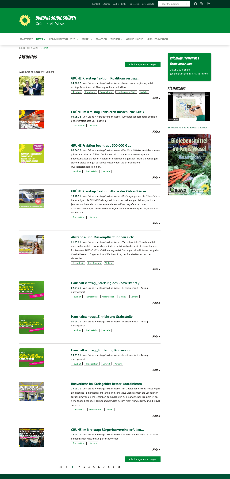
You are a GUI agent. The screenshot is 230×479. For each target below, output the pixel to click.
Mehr (155, 98)
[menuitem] (96, 4)
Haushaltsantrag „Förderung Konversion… (105, 350)
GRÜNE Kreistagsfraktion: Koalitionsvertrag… (107, 78)
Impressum (134, 3)
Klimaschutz (91, 296)
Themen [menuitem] (115, 39)
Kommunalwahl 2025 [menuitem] (62, 39)
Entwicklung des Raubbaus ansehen (187, 127)
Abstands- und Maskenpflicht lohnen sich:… (106, 236)
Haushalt (77, 171)
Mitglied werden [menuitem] (157, 39)
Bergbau (77, 92)
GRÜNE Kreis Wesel (29, 48)
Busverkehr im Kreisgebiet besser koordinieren (108, 383)
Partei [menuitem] (85, 39)
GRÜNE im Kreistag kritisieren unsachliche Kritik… (111, 111)
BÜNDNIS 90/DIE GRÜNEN (58, 18)
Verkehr (143, 92)
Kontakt (96, 3)
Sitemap (106, 3)
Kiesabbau (90, 92)
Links (123, 3)
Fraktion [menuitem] (101, 39)
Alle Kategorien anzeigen (143, 64)
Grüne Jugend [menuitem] (134, 39)
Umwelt (122, 296)
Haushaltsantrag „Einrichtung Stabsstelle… (105, 316)
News (45, 48)
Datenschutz (148, 3)
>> (119, 467)
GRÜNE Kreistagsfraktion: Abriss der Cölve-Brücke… (113, 191)
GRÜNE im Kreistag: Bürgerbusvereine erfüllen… (110, 429)
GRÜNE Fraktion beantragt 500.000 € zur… (106, 145)
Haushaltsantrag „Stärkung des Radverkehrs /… (109, 282)
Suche (116, 3)
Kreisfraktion (106, 92)
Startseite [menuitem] (26, 39)
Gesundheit (78, 263)
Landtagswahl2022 (126, 92)
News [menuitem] (39, 39)
